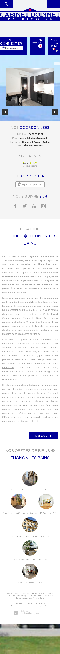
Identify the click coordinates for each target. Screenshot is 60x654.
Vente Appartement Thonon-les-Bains (18, 513)
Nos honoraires (36, 596)
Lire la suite (43, 435)
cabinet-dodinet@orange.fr (34, 138)
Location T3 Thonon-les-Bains (30, 583)
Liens (45, 596)
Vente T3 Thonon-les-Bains (46, 513)
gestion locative (10, 288)
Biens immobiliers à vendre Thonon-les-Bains (30, 490)
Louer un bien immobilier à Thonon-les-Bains (30, 536)
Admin (50, 596)
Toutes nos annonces (24, 598)
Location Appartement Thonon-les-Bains (30, 559)
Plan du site (10, 596)
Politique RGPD (38, 598)
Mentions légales (22, 596)
